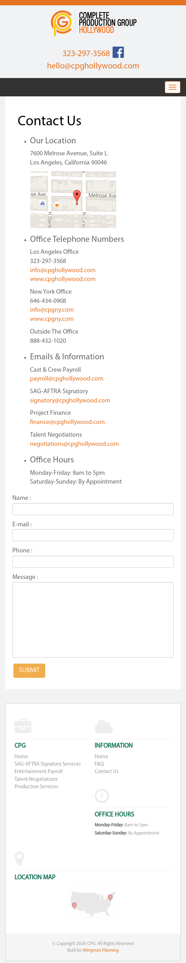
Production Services (36, 787)
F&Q (99, 764)
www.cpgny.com (52, 319)
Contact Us (107, 771)
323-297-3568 (86, 54)
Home (21, 757)
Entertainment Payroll (38, 771)
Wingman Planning (101, 950)
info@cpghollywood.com (63, 270)
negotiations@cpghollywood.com (74, 444)
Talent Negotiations (36, 779)
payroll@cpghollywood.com (66, 379)
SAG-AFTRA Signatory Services (47, 764)
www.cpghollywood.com (63, 279)
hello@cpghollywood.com (93, 66)
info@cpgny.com (52, 310)
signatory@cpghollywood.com (70, 400)
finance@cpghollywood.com (67, 422)
